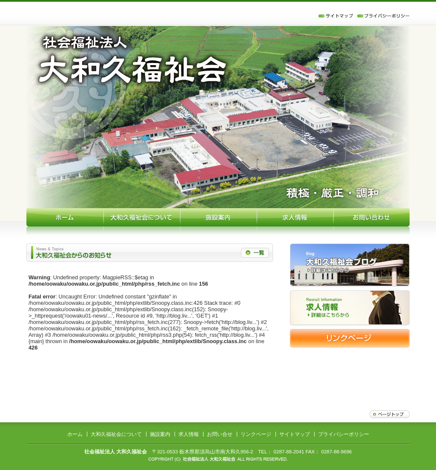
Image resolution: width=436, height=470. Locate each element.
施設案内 (160, 434)
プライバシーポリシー (343, 434)
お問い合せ (219, 434)
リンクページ (256, 434)
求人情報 (188, 434)
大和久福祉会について (116, 434)
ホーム (75, 434)
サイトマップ (294, 434)
